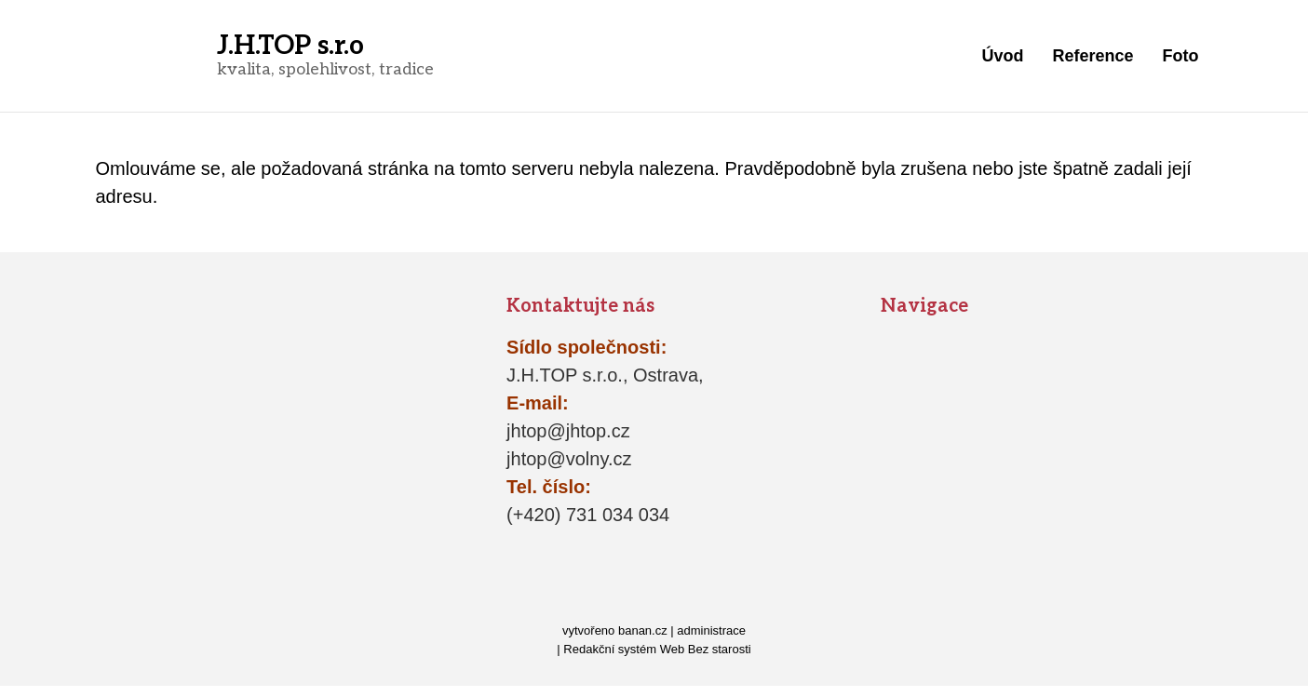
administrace (711, 630)
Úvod (1002, 56)
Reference (1092, 56)
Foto (1181, 56)
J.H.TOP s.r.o (290, 46)
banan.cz (642, 630)
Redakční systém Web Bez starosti (656, 649)
